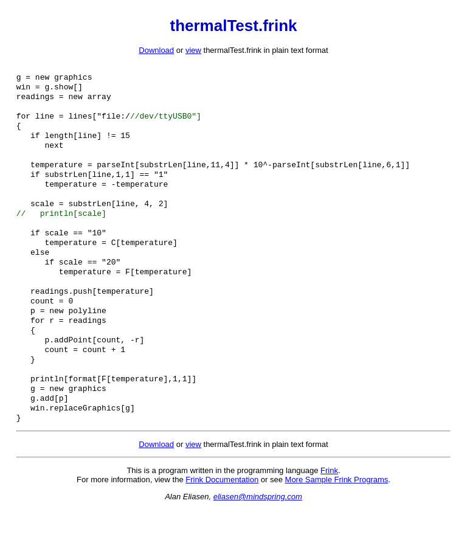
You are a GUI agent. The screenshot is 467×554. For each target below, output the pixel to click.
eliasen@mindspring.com (257, 541)
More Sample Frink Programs (337, 524)
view (193, 50)
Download (156, 50)
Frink (329, 515)
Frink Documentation (221, 524)
